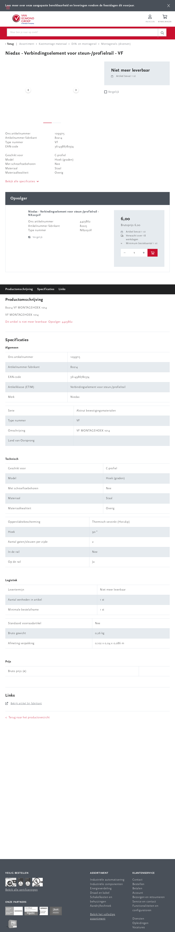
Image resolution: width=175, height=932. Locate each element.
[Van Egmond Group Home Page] (23, 19)
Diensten (138, 918)
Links (62, 289)
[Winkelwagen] (165, 19)
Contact (137, 879)
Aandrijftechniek (100, 905)
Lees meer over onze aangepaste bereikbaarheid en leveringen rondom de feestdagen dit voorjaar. (70, 5)
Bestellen (138, 884)
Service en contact (144, 901)
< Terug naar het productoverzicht (27, 717)
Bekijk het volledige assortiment (102, 916)
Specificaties (45, 289)
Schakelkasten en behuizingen (101, 899)
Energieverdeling (101, 888)
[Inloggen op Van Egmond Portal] (150, 19)
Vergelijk (113, 92)
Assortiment (99, 873)
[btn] (168, 5)
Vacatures (138, 927)
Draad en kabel (100, 893)
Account (137, 893)
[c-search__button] (162, 33)
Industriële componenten (106, 884)
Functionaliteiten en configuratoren (145, 908)
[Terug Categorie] (10, 44)
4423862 (67, 321)
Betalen (137, 888)
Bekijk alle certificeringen (21, 889)
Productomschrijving (19, 289)
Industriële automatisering (107, 879)
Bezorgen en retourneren (148, 897)
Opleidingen (140, 923)
